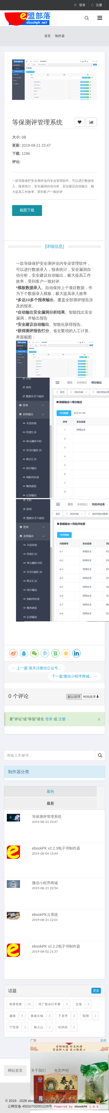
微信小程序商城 (45, 883)
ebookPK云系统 (45, 914)
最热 (50, 791)
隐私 (67, 1089)
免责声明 (61, 1070)
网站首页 (15, 1070)
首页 (47, 36)
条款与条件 (46, 1089)
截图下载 (27, 210)
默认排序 (74, 697)
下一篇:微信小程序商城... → (74, 676)
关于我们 (38, 1070)
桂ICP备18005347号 (79, 1101)
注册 (96, 5)
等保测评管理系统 (46, 816)
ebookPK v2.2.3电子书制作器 (56, 848)
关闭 (103, 1040)
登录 (79, 5)
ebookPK (80, 1107)
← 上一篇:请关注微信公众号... (36, 668)
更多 (96, 991)
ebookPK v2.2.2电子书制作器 (56, 946)
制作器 (60, 36)
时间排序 (91, 697)
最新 (50, 803)
